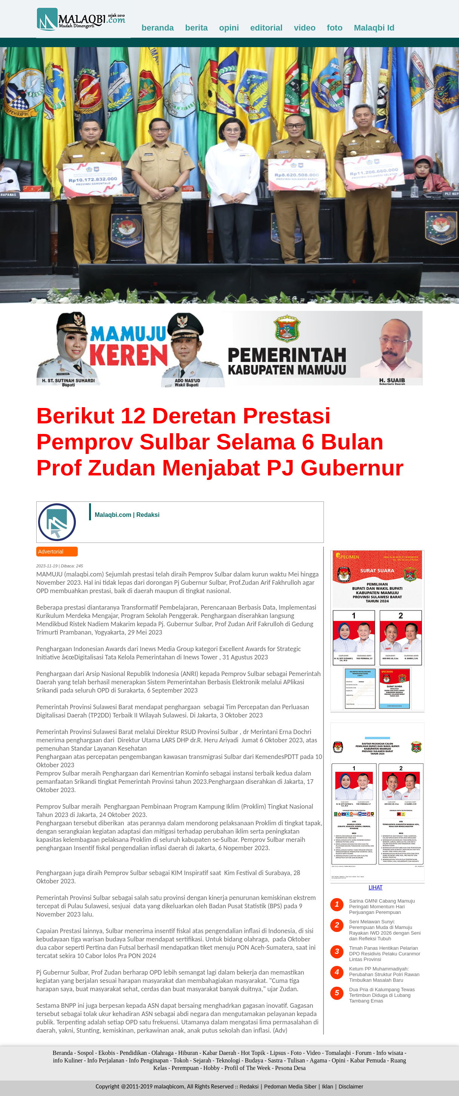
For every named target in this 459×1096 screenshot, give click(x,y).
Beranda (62, 1053)
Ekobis (106, 1053)
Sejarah (202, 1060)
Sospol (85, 1053)
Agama (318, 1060)
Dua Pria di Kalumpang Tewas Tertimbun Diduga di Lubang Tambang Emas (382, 995)
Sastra (275, 1060)
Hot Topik (253, 1053)
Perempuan (185, 1068)
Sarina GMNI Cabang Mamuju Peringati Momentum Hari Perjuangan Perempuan (382, 906)
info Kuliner (68, 1060)
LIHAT (376, 887)
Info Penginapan (148, 1060)
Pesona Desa (290, 1068)
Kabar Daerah (219, 1053)
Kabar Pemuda (368, 1060)
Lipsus (278, 1053)
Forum (364, 1053)
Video (313, 1053)
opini (229, 27)
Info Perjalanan (105, 1060)
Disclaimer (351, 1087)
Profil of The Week (247, 1068)
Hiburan (188, 1053)
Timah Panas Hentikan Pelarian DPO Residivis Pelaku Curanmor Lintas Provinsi (384, 953)
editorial (266, 27)
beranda (158, 27)
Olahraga (162, 1053)
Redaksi (249, 1087)
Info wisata (390, 1053)
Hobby (211, 1068)
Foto (296, 1053)
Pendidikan (133, 1053)
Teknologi (228, 1060)
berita (196, 27)
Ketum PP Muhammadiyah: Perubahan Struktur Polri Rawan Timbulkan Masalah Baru (384, 974)
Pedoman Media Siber (290, 1087)
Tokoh (181, 1060)
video (305, 27)
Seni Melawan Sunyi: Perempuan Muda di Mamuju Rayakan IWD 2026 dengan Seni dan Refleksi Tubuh (384, 930)
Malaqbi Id (374, 27)
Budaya (254, 1060)
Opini (338, 1060)
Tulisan (296, 1060)
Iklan (327, 1087)
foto (335, 27)
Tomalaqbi (338, 1053)
